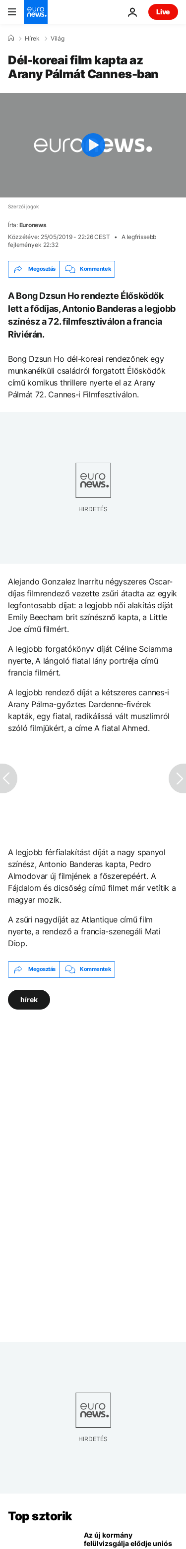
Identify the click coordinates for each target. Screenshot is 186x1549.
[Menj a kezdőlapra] (36, 12)
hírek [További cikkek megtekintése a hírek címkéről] (29, 999)
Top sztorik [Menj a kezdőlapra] (40, 1516)
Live (163, 11)
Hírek (32, 39)
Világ (57, 39)
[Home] (11, 38)
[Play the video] (93, 145)
